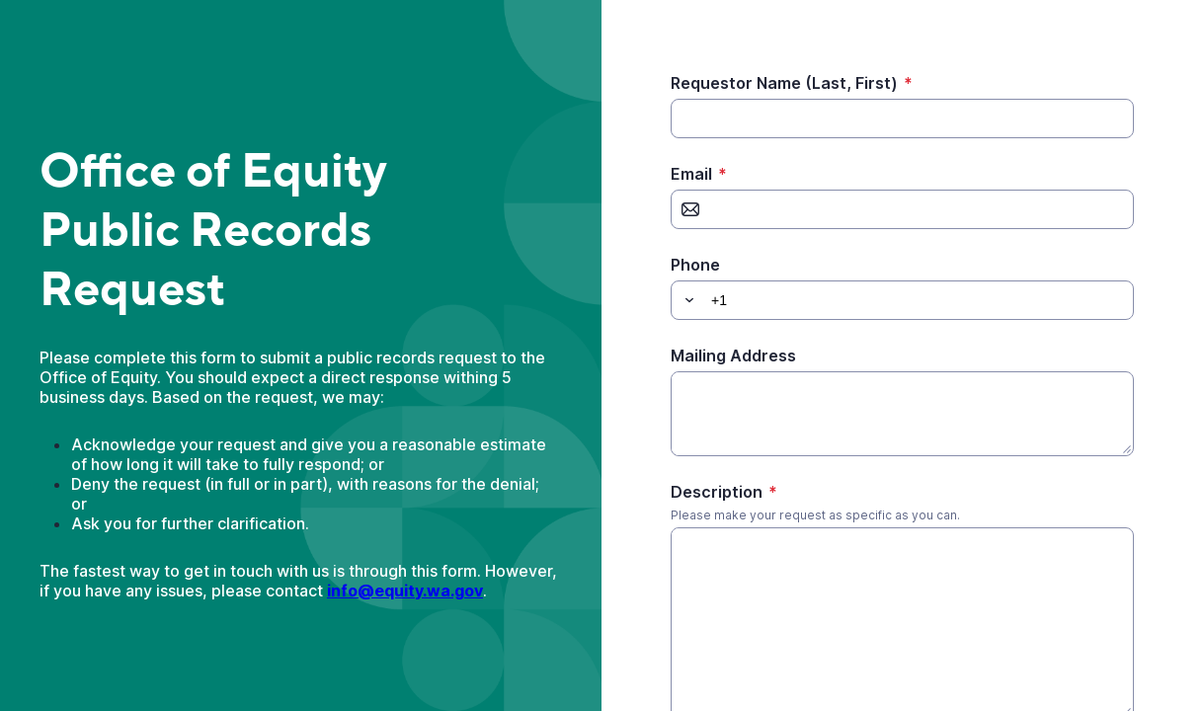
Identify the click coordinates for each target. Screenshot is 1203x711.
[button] (686, 300)
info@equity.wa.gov (405, 590)
